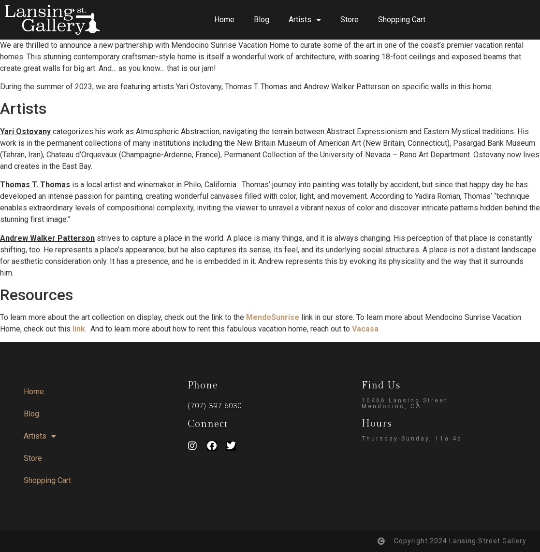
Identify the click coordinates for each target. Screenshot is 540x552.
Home (224, 19)
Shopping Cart (401, 19)
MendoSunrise (272, 317)
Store (349, 19)
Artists (305, 19)
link (79, 328)
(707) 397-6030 (215, 405)
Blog (261, 19)
